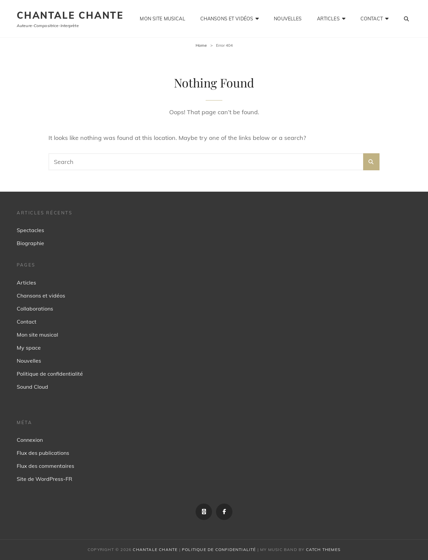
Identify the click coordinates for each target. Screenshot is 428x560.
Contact (371, 19)
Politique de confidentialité (50, 373)
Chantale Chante (70, 15)
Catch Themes (323, 549)
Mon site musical (162, 19)
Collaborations (35, 308)
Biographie (30, 243)
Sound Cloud (32, 386)
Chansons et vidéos (226, 19)
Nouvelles (288, 19)
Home (201, 45)
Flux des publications (43, 452)
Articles (328, 19)
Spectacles (30, 230)
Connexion (30, 439)
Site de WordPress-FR (44, 479)
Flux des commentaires (45, 465)
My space (29, 347)
